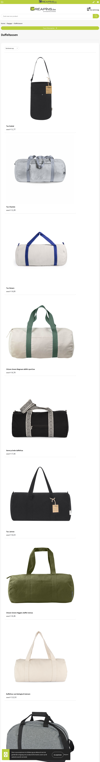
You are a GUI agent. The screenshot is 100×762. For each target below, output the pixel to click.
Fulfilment (54, 679)
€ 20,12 (11, 491)
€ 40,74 (11, 658)
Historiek (54, 684)
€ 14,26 (11, 381)
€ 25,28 (11, 546)
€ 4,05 (10, 157)
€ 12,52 (57, 267)
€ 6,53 (56, 212)
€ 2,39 (56, 102)
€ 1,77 (10, 102)
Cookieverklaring (56, 715)
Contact (3, 712)
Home (3, 23)
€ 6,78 (56, 157)
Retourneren (5, 718)
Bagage (9, 23)
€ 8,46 (10, 267)
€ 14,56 (57, 379)
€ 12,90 (11, 324)
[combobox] (47, 16)
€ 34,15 (11, 601)
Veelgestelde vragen (8, 715)
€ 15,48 (57, 436)
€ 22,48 (57, 491)
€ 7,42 (10, 212)
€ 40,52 (57, 601)
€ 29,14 (57, 546)
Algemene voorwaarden (59, 712)
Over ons (54, 687)
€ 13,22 (57, 321)
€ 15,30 (11, 436)
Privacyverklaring (57, 718)
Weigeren (66, 754)
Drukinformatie (56, 682)
